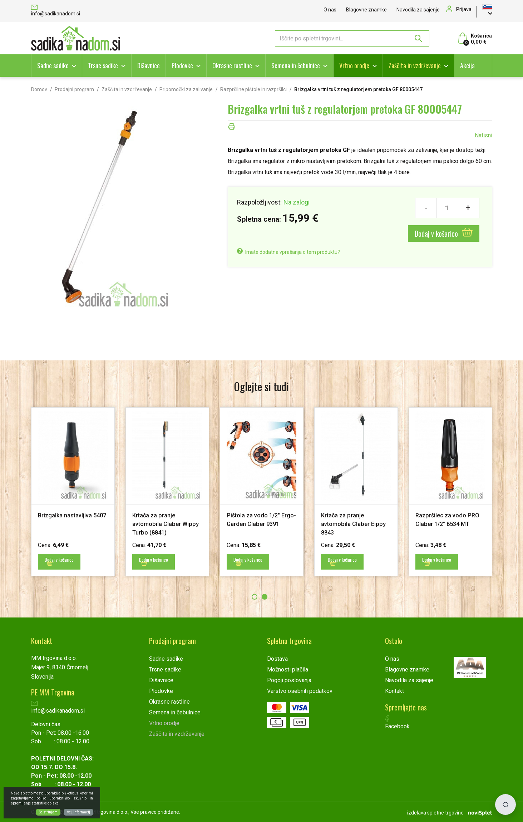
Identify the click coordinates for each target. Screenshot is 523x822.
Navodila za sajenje (418, 10)
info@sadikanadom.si (55, 10)
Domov (39, 89)
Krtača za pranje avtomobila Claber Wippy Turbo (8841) (160, 523)
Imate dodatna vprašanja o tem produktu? (288, 252)
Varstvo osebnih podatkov (299, 690)
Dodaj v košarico (444, 233)
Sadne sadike (53, 65)
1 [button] (254, 596)
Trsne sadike (103, 65)
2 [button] (264, 596)
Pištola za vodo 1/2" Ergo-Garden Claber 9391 (256, 523)
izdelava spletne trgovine (435, 811)
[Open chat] (505, 804)
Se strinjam (48, 812)
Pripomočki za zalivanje (186, 89)
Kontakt (394, 690)
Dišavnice (148, 65)
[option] (73, 491)
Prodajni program (74, 89)
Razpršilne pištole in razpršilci (253, 89)
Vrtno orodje (354, 65)
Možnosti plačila (287, 669)
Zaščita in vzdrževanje (415, 65)
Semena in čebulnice (295, 65)
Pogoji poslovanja (289, 679)
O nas (330, 10)
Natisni (483, 135)
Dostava (277, 658)
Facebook (397, 722)
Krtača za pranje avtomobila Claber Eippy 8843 (356, 523)
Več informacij (78, 812)
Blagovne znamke (366, 10)
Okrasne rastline (232, 65)
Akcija (467, 65)
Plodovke (182, 65)
